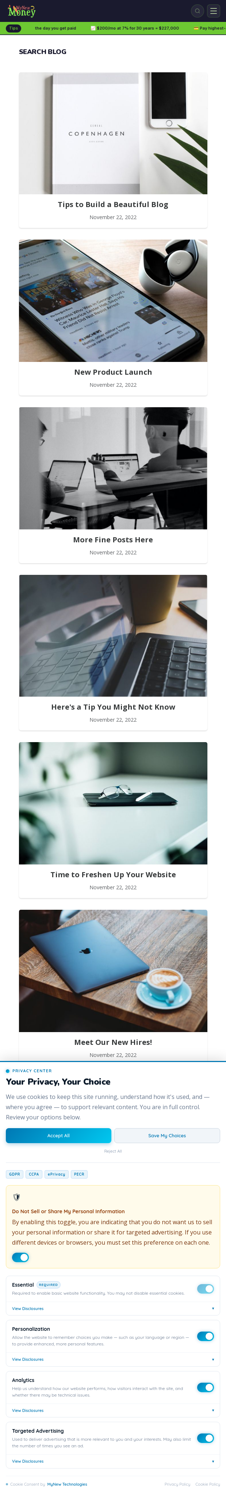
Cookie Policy (207, 1484)
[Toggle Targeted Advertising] (205, 1438)
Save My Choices (167, 1135)
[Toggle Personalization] (205, 1336)
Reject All (113, 1151)
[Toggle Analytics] (205, 1387)
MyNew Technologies (67, 1484)
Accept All (58, 1135)
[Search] (197, 11)
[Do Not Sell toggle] (20, 1257)
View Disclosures (113, 1308)
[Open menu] (213, 11)
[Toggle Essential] (205, 1289)
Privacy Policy (177, 1484)
